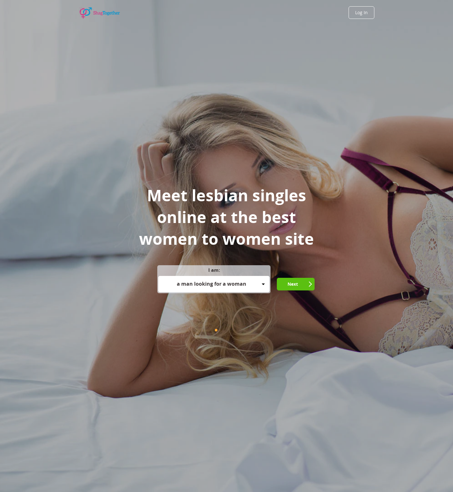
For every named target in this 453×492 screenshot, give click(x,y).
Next (293, 284)
